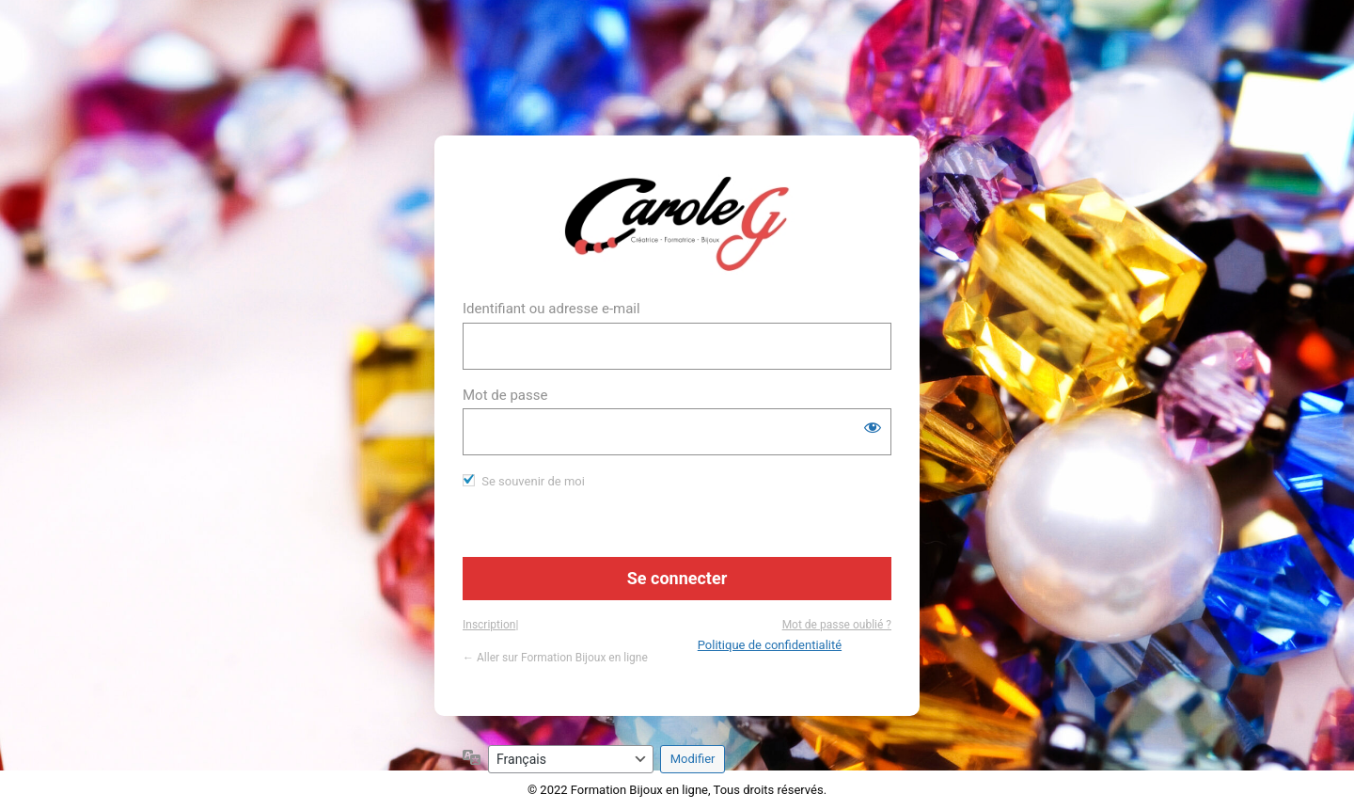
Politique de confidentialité (770, 645)
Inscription (489, 624)
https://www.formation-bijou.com (677, 224)
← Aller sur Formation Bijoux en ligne (555, 657)
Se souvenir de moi (533, 481)
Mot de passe (505, 395)
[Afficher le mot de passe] (872, 427)
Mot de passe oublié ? (836, 624)
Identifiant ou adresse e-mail (551, 308)
